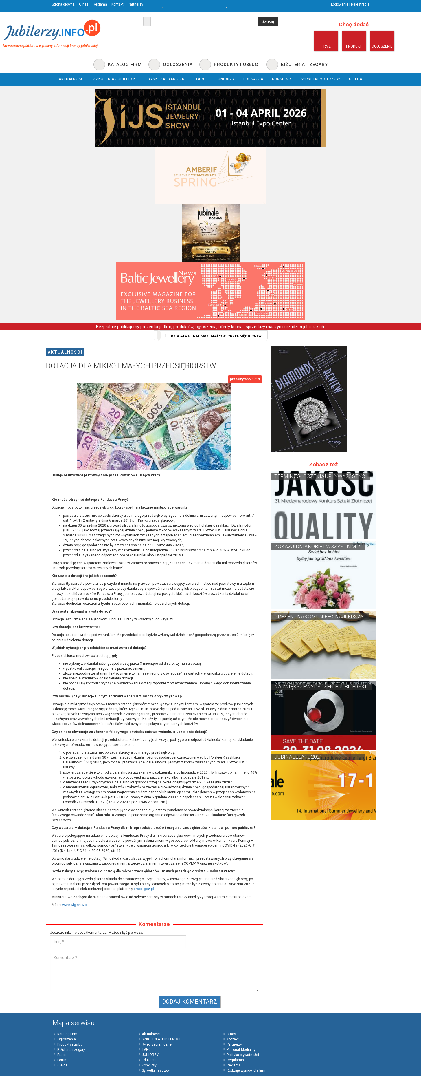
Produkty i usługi (70, 1044)
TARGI (147, 1050)
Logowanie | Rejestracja (350, 4)
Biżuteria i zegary (71, 1050)
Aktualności (65, 352)
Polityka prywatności (243, 1055)
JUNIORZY (150, 1055)
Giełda (62, 1065)
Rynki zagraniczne (157, 1044)
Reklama (100, 4)
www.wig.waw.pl (74, 905)
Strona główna (63, 4)
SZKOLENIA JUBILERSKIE (161, 1039)
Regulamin (235, 1060)
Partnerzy (135, 4)
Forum (62, 1060)
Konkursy (149, 1065)
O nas (84, 4)
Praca (62, 1055)
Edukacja (149, 1060)
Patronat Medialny (241, 1050)
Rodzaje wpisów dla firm (246, 1070)
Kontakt (117, 4)
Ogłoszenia (66, 1039)
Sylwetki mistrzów (156, 1070)
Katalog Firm (67, 1034)
